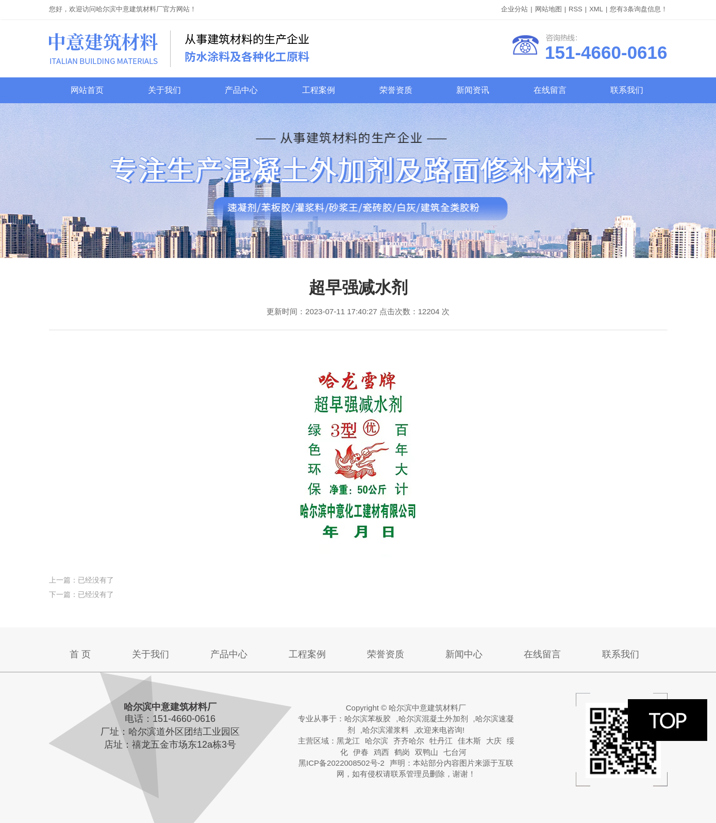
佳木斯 (469, 740)
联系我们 (626, 90)
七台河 (455, 752)
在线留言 (550, 90)
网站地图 (548, 9)
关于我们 (164, 90)
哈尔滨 (376, 740)
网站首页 (87, 90)
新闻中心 (463, 654)
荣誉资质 (395, 90)
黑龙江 (348, 740)
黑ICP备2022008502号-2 (341, 763)
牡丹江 (441, 740)
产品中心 (241, 90)
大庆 (494, 740)
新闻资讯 (472, 90)
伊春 (361, 752)
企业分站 (514, 9)
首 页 (80, 654)
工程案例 (318, 90)
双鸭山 (426, 752)
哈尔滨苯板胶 (367, 718)
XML (596, 9)
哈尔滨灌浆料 (385, 729)
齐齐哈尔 (408, 740)
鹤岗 (402, 752)
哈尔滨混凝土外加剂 (433, 718)
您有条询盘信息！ (638, 9)
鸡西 (381, 752)
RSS (575, 9)
